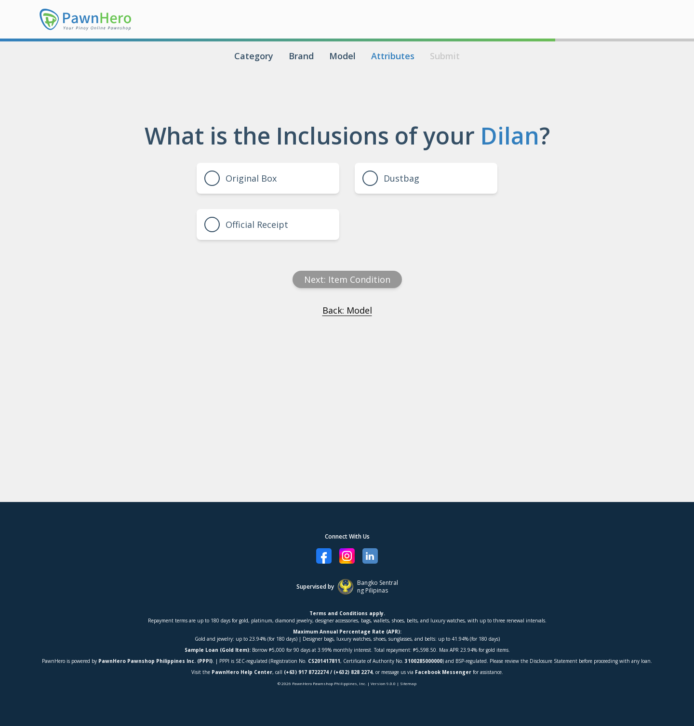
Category (253, 56)
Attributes (392, 56)
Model (342, 56)
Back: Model (347, 310)
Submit (445, 56)
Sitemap (408, 683)
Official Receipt (246, 224)
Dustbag (390, 178)
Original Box (240, 178)
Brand (301, 56)
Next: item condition (347, 279)
